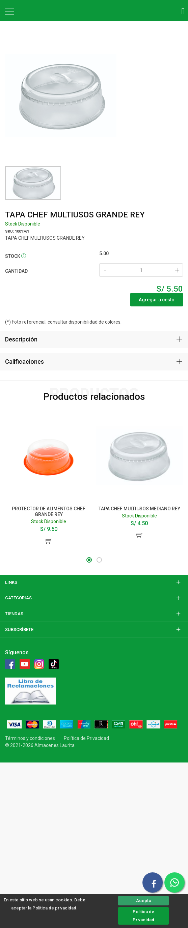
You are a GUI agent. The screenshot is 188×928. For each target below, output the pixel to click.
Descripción (21, 339)
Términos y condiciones (30, 738)
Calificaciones (24, 361)
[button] (89, 560)
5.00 (104, 253)
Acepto (143, 900)
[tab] (94, 339)
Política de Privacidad (143, 915)
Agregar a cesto (156, 299)
